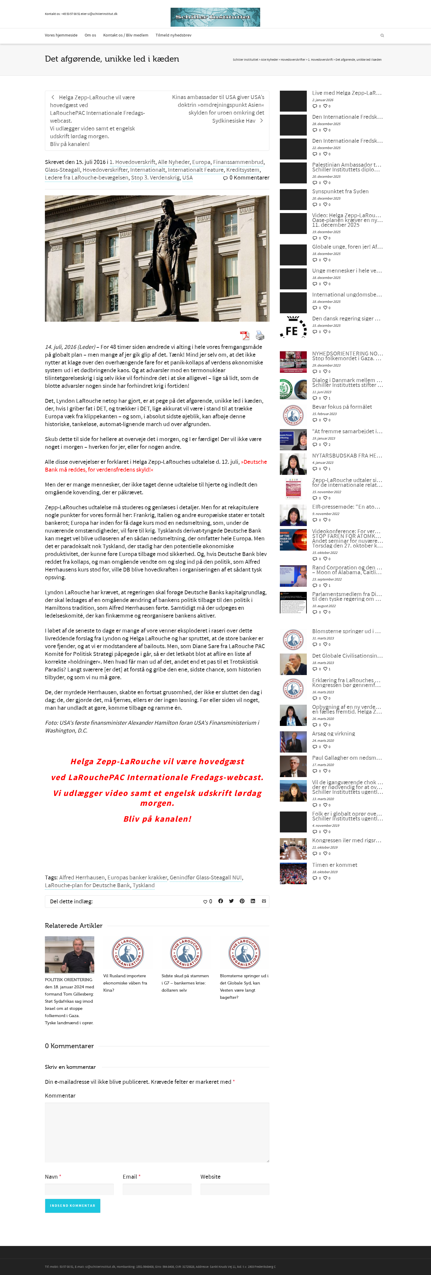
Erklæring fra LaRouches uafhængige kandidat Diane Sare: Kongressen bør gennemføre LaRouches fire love (347, 683)
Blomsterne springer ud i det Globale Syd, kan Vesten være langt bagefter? (347, 631)
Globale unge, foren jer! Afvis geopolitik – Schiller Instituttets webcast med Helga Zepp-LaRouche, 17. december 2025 (347, 246)
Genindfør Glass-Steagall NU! (206, 878)
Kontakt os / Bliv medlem (125, 35)
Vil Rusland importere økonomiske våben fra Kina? (125, 983)
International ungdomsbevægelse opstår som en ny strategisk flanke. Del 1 (347, 294)
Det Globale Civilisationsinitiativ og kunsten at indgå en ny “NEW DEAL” (347, 656)
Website (211, 1177)
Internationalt (147, 170)
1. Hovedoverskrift (132, 162)
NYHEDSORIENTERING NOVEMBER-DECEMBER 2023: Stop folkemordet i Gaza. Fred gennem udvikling (347, 356)
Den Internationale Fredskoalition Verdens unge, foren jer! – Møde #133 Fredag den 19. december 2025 (347, 141)
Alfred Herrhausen (82, 878)
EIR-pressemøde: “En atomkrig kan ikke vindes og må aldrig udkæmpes (347, 506)
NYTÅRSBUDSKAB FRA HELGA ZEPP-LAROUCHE (347, 455)
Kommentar (60, 1096)
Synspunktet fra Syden (340, 191)
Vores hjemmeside (61, 35)
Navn (51, 1177)
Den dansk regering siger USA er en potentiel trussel (347, 318)
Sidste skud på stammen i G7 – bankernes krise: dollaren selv (185, 983)
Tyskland (144, 885)
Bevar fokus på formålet (342, 407)
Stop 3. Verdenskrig (155, 178)
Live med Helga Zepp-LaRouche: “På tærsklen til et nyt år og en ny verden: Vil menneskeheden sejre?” (347, 93)
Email (130, 1177)
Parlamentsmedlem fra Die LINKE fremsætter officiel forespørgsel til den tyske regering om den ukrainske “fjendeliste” (347, 596)
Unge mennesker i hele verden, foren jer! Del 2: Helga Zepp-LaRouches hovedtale (347, 270)
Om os (90, 35)
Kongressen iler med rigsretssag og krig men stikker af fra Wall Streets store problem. (347, 840)
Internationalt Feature (196, 170)
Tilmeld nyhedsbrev (174, 35)
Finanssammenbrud (238, 162)
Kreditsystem (242, 170)
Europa (201, 162)
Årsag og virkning (333, 733)
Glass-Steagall (62, 170)
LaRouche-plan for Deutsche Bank (87, 885)
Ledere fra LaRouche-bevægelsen (86, 178)
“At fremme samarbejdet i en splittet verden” (347, 431)
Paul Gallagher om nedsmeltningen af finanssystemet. (347, 758)
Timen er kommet (334, 865)
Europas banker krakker (137, 878)
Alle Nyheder (173, 162)
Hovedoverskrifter (105, 170)
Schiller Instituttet (245, 60)
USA (187, 178)
